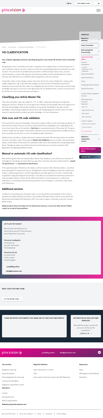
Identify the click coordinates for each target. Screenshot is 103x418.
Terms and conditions (26, 414)
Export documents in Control (43, 370)
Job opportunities (8, 397)
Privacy (39, 414)
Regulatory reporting (84, 39)
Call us (67, 3)
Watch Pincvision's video (88, 150)
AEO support (85, 113)
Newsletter (83, 377)
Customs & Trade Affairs (26, 47)
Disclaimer (49, 414)
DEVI (35, 373)
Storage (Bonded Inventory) (90, 85)
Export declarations (87, 77)
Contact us (85, 157)
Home (4, 47)
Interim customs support (89, 124)
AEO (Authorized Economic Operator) (86, 102)
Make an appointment (9, 401)
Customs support (86, 121)
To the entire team (11, 299)
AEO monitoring (86, 116)
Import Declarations (87, 74)
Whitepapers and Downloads (89, 373)
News (81, 370)
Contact (5, 393)
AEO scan (84, 107)
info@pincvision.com (14, 271)
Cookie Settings (61, 414)
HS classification (86, 131)
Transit (83, 81)
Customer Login (83, 3)
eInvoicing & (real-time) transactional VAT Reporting (51, 377)
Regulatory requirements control (85, 139)
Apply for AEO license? (88, 110)
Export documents (87, 45)
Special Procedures (87, 88)
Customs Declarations (85, 63)
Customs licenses (87, 127)
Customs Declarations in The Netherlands (87, 69)
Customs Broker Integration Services (90, 95)
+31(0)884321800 (12, 267)
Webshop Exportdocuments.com (14, 404)
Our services (12, 47)
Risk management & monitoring (87, 51)
